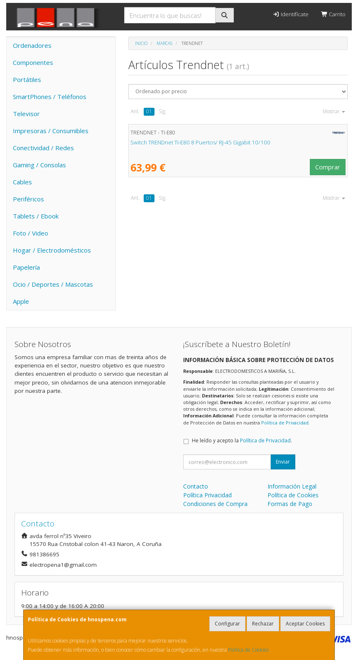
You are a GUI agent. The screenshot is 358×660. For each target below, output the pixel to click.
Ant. (135, 111)
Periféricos (28, 199)
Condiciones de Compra (215, 504)
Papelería (26, 267)
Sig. (163, 111)
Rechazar (263, 623)
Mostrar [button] (334, 111)
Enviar (283, 461)
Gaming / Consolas (39, 165)
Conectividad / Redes (43, 148)
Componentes (33, 62)
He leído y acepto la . (242, 440)
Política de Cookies (248, 649)
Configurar (227, 623)
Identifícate (290, 14)
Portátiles (27, 79)
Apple (21, 301)
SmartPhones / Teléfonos (49, 96)
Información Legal (291, 486)
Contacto (195, 486)
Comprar (327, 167)
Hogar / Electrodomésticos (52, 250)
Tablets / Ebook (36, 216)
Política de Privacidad (285, 422)
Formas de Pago (289, 504)
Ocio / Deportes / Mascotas (53, 284)
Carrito (333, 14)
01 (149, 111)
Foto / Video (30, 233)
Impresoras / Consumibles (50, 131)
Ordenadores (32, 45)
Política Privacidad (207, 495)
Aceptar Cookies (305, 623)
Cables (22, 182)
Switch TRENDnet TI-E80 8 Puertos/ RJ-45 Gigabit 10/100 (200, 142)
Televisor (26, 113)
